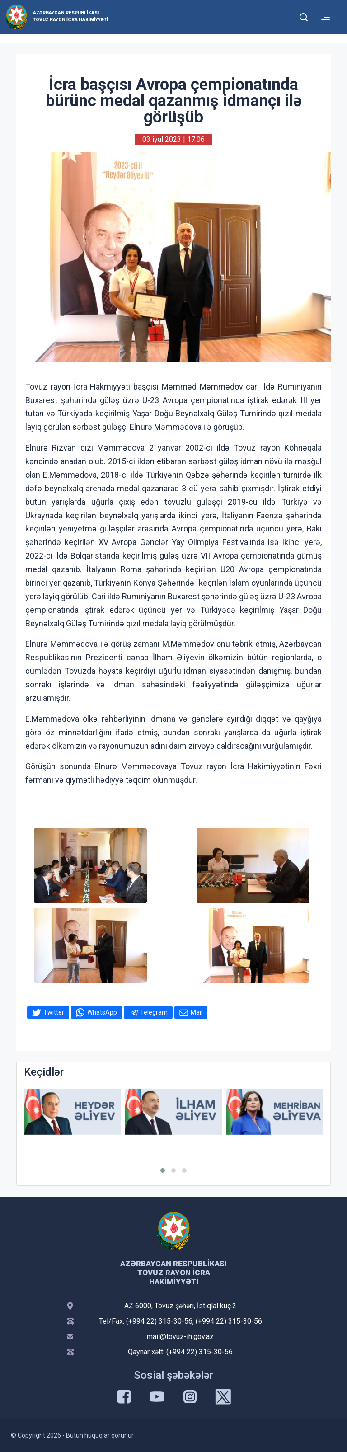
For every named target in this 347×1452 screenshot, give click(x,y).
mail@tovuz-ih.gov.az (180, 1336)
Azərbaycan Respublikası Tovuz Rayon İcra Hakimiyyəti (70, 16)
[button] (162, 1170)
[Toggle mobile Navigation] (325, 17)
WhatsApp (102, 1012)
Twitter (53, 1012)
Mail (196, 1012)
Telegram (154, 1012)
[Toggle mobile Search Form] (304, 15)
